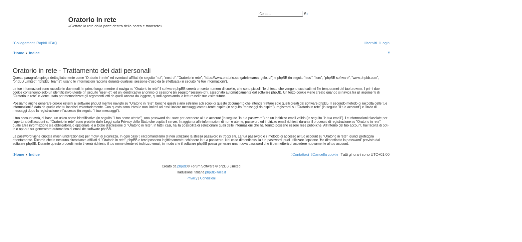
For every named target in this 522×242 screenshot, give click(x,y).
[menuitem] (52, 43)
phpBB (182, 166)
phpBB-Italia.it (215, 172)
